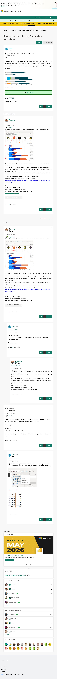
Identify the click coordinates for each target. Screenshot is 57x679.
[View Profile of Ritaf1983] (13, 120)
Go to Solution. (30, 92)
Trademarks (3, 671)
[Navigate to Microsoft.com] (5, 11)
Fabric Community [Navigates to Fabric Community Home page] (16, 11)
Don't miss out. (31, 25)
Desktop (43, 30)
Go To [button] (50, 17)
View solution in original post (12, 193)
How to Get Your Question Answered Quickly (16, 575)
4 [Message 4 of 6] (9, 204)
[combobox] (38, 20)
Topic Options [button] (47, 42)
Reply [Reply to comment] (49, 209)
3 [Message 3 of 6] (12, 515)
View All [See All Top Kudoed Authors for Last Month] (7, 634)
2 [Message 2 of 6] (9, 440)
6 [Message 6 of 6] (15, 393)
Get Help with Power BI (31, 30)
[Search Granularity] (15, 20)
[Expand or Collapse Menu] (2, 14)
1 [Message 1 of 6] (9, 101)
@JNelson (12, 127)
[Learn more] (9, 560)
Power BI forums (9, 30)
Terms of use (3, 669)
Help (45, 17)
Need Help (11, 98)
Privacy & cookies (4, 667)
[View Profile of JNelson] (10, 48)
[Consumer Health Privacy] (18, 674)
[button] (39, 42)
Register (35, 17)
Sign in (40, 17)
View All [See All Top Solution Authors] (7, 605)
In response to (12, 329)
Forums (18, 30)
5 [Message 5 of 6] (12, 347)
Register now (4, 7)
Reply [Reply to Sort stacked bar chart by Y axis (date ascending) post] (49, 106)
